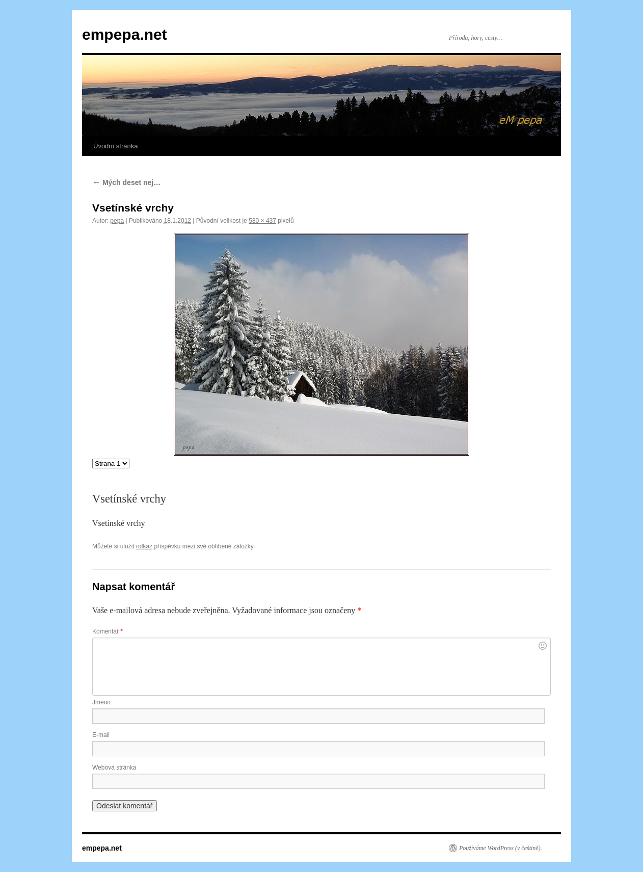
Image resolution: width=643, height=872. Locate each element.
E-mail (101, 734)
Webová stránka (114, 767)
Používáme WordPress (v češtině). (500, 848)
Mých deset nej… (126, 182)
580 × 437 (262, 220)
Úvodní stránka (115, 146)
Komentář (107, 631)
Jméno (101, 702)
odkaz (144, 546)
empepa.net (124, 34)
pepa (117, 220)
